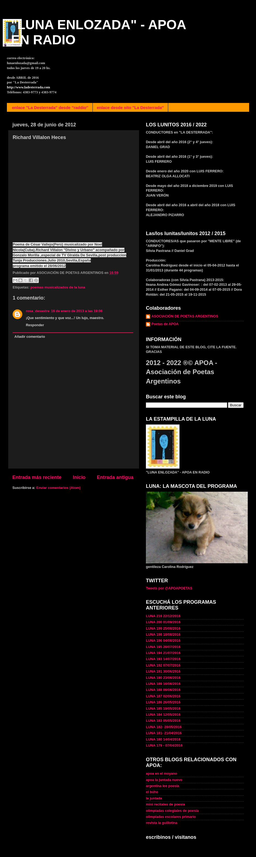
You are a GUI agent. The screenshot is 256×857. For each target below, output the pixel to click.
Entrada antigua (115, 477)
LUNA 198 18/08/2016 (163, 634)
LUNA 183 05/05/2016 (163, 721)
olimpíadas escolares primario (171, 817)
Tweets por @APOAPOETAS (169, 588)
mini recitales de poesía (165, 804)
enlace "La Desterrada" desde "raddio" (50, 107)
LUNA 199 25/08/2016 (163, 628)
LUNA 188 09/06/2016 (163, 690)
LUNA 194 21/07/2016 (163, 653)
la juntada (154, 798)
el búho (152, 792)
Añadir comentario (29, 337)
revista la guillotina (161, 823)
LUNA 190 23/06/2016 (163, 678)
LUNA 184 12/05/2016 (163, 715)
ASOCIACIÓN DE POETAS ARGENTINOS (184, 316)
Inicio (79, 477)
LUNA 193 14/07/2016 (163, 659)
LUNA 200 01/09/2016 (163, 622)
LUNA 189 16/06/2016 (163, 684)
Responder (35, 325)
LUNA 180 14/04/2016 (163, 739)
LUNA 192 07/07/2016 (163, 665)
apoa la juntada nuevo (164, 780)
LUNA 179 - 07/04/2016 (164, 745)
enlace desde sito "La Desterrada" (130, 107)
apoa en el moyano (161, 774)
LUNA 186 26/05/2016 (163, 702)
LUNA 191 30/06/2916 (163, 671)
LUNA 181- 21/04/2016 (164, 733)
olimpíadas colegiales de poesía (172, 811)
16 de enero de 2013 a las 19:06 (76, 311)
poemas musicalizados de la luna (57, 287)
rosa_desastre (37, 311)
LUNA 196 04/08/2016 (163, 641)
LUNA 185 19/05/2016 (163, 709)
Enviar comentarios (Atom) (58, 488)
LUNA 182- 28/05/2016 (164, 727)
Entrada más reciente (36, 477)
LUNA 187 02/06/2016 (163, 696)
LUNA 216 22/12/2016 (163, 616)
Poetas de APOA (165, 324)
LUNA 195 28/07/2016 (163, 647)
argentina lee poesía (162, 786)
